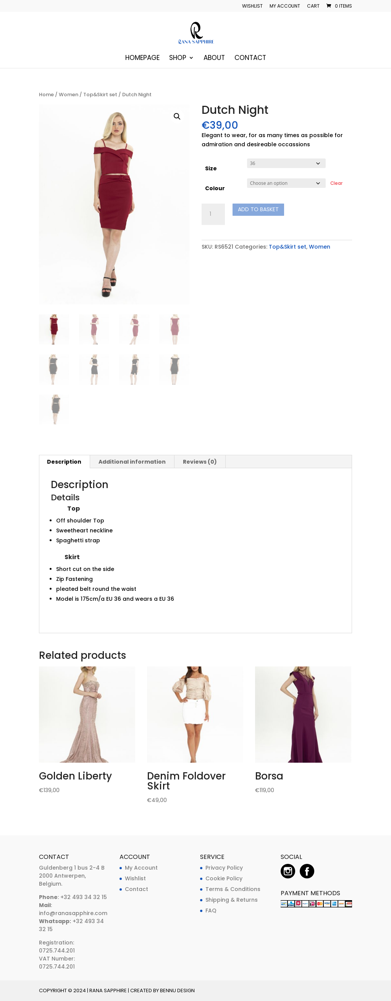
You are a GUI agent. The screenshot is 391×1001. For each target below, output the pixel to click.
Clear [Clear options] (336, 183)
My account (285, 6)
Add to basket (258, 209)
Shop (177, 58)
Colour (215, 188)
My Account (141, 868)
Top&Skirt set (100, 94)
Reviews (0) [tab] (200, 462)
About (214, 58)
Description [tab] (64, 462)
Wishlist (252, 6)
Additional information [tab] (132, 462)
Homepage (142, 58)
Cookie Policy (223, 878)
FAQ (211, 910)
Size (211, 168)
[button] (177, 116)
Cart (313, 6)
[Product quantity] (213, 214)
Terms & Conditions (232, 889)
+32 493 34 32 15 (83, 897)
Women (68, 94)
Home (46, 94)
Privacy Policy (224, 868)
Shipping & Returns (231, 900)
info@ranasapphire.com (73, 913)
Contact (250, 58)
